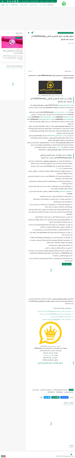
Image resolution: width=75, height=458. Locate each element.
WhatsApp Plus (51, 392)
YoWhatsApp (50, 4)
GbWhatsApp (14, 4)
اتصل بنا (52, 1)
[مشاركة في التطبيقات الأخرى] (41, 397)
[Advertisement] (37, 19)
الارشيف (46, 1)
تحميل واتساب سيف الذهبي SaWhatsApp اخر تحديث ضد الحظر (55, 314)
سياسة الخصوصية (25, 1)
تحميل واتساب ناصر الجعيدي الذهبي (66, 32)
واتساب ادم (5, 4)
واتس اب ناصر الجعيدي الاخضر (48, 116)
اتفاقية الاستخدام (34, 1)
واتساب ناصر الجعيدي (48, 355)
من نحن (41, 1)
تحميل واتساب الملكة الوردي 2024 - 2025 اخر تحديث (12, 52)
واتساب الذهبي (33, 4)
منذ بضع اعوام (19, 49)
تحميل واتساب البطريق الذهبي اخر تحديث (61, 316)
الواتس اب (59, 168)
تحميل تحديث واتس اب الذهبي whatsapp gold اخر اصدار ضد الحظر (54, 311)
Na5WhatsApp (51, 135)
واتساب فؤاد (24, 4)
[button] (64, 397)
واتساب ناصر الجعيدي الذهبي (66, 105)
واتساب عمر (43, 4)
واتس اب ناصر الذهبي (61, 135)
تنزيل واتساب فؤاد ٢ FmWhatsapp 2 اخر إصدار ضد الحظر (57, 319)
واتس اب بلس (36, 389)
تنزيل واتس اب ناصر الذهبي (46, 389)
